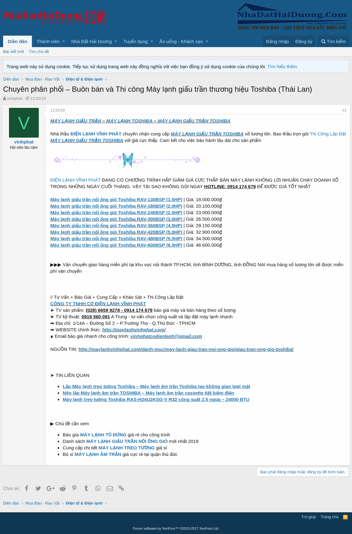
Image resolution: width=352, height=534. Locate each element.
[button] (64, 41)
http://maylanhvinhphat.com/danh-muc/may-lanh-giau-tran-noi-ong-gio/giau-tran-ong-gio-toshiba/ (187, 349)
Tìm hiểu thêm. (282, 66)
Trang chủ (330, 516)
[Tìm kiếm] (333, 41)
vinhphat (14, 98)
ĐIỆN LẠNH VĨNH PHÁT (76, 180)
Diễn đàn (17, 41)
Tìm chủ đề (39, 51)
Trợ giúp (308, 516)
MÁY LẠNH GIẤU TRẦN (76, 120)
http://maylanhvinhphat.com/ (135, 329)
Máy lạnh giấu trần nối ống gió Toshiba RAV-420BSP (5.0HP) (117, 232)
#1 (343, 110)
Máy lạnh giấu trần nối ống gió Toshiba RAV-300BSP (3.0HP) (117, 219)
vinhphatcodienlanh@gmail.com (167, 336)
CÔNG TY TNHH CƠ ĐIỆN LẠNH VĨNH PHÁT (99, 303)
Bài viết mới (13, 51)
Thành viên (48, 41)
